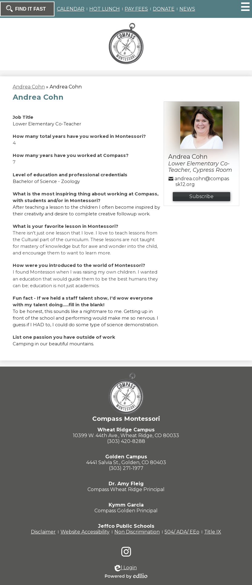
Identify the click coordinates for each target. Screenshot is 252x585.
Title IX (212, 532)
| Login (126, 568)
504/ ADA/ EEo (182, 532)
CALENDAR (70, 9)
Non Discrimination (137, 532)
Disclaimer (43, 532)
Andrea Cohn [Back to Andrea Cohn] (29, 87)
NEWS (187, 9)
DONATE (164, 9)
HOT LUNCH (104, 9)
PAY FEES (136, 9)
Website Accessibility (85, 532)
